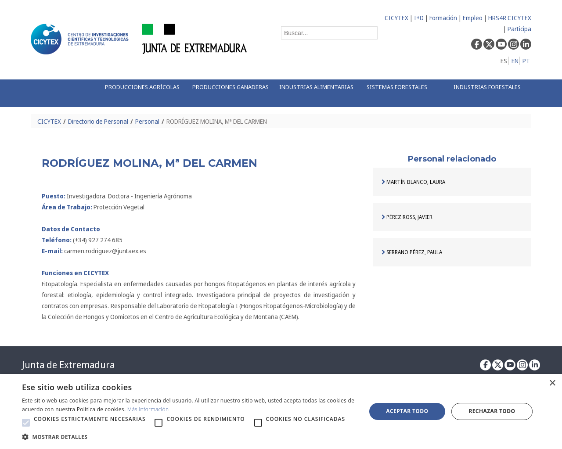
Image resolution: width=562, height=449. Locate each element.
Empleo (473, 18)
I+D (419, 18)
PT (526, 61)
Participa (519, 29)
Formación (443, 18)
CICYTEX (396, 18)
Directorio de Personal (98, 121)
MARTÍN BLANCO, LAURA (413, 182)
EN (515, 61)
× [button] (552, 383)
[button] (26, 422)
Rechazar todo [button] (491, 411)
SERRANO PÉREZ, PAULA (412, 252)
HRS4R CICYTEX (509, 18)
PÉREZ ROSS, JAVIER (407, 217)
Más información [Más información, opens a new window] (148, 409)
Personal (147, 121)
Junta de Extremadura (68, 365)
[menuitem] (139, 93)
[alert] (281, 411)
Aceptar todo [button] (407, 411)
